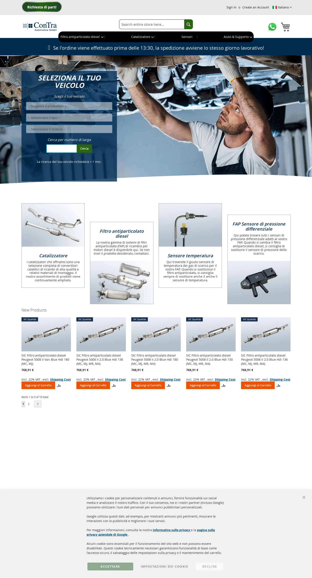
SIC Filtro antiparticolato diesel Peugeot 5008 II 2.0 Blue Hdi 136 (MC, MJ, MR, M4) (99, 359)
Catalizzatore (53, 256)
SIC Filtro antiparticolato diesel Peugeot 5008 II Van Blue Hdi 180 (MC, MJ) (45, 359)
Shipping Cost (60, 379)
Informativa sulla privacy (172, 530)
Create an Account (255, 7)
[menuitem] (81, 36)
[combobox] (156, 24)
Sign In (231, 7)
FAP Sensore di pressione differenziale (258, 226)
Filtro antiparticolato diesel (122, 233)
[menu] (156, 36)
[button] (282, 7)
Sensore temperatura (190, 256)
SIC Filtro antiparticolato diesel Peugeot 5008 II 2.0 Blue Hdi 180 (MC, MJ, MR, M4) (154, 359)
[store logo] (39, 26)
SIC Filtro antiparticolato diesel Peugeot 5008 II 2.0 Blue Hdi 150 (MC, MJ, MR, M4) (209, 359)
